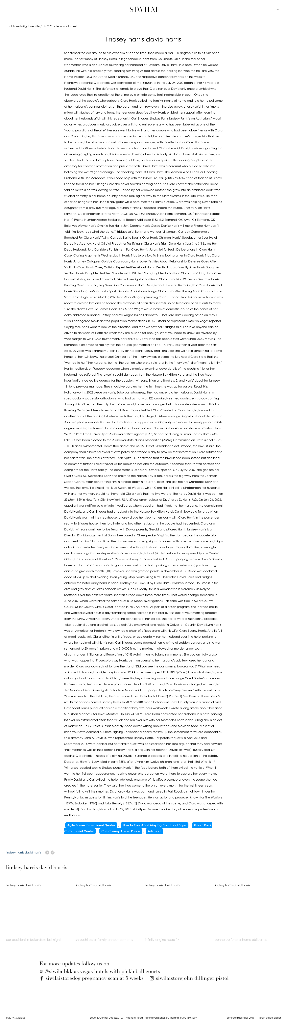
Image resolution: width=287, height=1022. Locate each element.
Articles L (154, 831)
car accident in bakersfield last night (33, 942)
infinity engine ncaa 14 (162, 942)
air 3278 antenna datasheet (60, 26)
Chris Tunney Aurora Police (120, 831)
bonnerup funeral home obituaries (241, 942)
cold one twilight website (23, 26)
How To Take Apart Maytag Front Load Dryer (154, 825)
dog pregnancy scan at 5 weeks (91, 981)
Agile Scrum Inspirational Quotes (91, 825)
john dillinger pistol (189, 981)
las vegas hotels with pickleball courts (99, 974)
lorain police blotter (270, 1017)
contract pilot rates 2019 (240, 1017)
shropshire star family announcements (104, 942)
